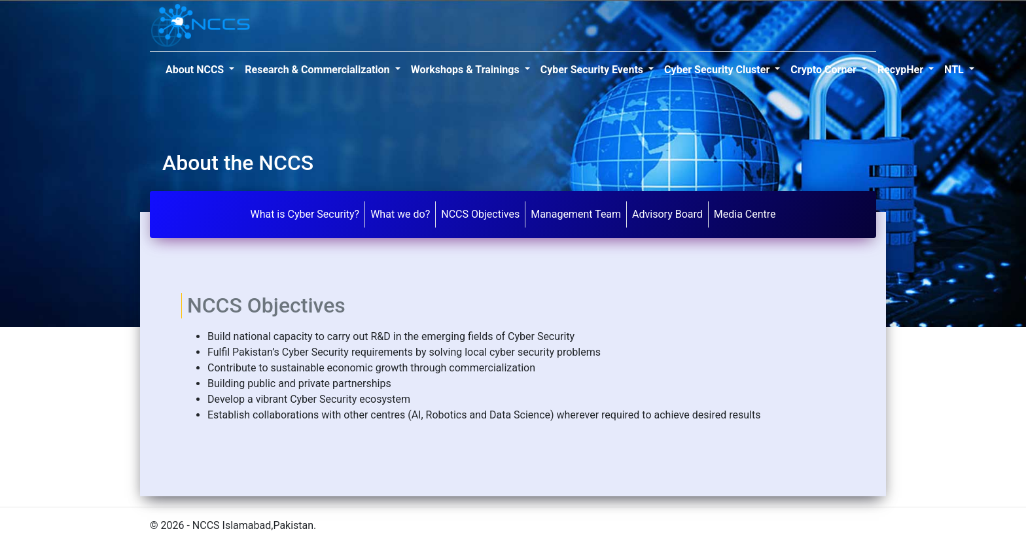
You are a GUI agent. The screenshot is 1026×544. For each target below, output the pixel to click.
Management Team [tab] (576, 214)
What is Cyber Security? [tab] (304, 214)
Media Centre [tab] (745, 214)
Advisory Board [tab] (667, 214)
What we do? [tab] (400, 214)
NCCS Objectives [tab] (480, 214)
